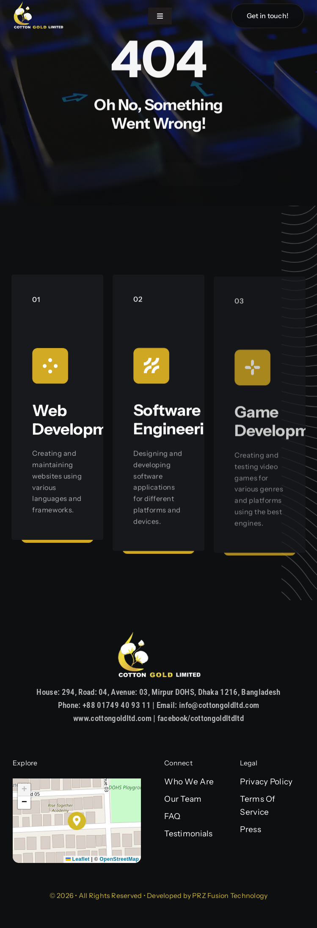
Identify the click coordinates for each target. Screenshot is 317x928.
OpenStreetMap (119, 859)
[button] (77, 821)
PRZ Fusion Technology (229, 895)
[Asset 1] (38, 5)
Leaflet (78, 859)
